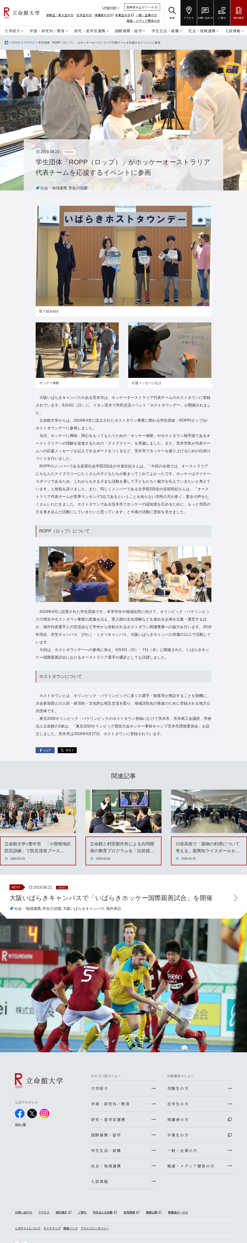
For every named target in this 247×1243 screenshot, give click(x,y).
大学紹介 (12, 31)
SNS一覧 (20, 1125)
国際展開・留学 (128, 31)
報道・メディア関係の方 (143, 21)
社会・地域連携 (202, 31)
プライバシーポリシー (95, 1230)
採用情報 (129, 1214)
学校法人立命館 (103, 1214)
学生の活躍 (77, 188)
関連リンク (70, 1230)
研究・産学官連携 (89, 31)
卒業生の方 (123, 15)
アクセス (43, 1214)
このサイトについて (28, 1230)
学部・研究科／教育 (47, 31)
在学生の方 (84, 15)
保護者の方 (102, 15)
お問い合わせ (23, 1214)
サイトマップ (52, 1230)
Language (109, 7)
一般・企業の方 (146, 15)
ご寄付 (82, 1214)
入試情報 (233, 31)
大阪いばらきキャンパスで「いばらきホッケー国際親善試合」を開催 (115, 898)
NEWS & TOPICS (23, 42)
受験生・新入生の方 (60, 15)
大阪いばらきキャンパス (83, 909)
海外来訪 (113, 909)
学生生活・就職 (165, 31)
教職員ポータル (178, 1214)
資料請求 (61, 1214)
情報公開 (151, 1214)
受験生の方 (178, 1089)
